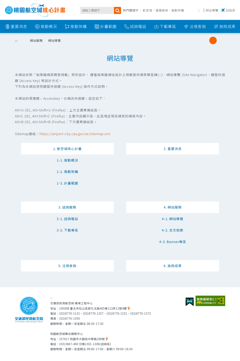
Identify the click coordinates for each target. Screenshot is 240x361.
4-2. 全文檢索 (172, 230)
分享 (196, 40)
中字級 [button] (213, 40)
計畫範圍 (108, 26)
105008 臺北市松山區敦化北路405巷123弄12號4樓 (93, 308)
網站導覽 (212, 10)
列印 (186, 40)
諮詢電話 (138, 26)
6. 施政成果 (173, 265)
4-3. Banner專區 (172, 241)
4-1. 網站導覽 (172, 218)
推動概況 (49, 26)
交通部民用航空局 (29, 310)
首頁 (21, 40)
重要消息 (19, 26)
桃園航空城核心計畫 (35, 10)
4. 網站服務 (173, 207)
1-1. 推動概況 (67, 160)
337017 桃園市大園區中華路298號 (82, 339)
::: (199, 10)
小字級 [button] (205, 40)
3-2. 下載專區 (67, 230)
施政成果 (227, 26)
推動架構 (177, 10)
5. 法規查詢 (67, 265)
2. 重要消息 (173, 148)
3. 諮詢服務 (67, 207)
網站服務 (36, 40)
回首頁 (230, 10)
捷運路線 (161, 10)
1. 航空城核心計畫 (67, 148)
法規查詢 (198, 26)
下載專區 (168, 26)
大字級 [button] (220, 40)
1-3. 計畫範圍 (67, 183)
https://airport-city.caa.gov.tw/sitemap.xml (75, 133)
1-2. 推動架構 (67, 171)
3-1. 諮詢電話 (67, 218)
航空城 (147, 10)
